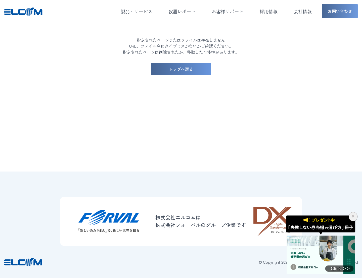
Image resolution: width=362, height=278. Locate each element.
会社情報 (303, 11)
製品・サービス (136, 11)
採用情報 (268, 11)
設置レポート (182, 11)
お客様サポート (227, 11)
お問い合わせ (340, 11)
